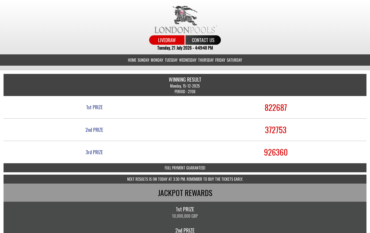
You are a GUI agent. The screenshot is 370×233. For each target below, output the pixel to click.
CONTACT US (203, 40)
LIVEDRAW (167, 40)
